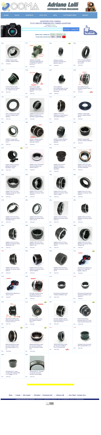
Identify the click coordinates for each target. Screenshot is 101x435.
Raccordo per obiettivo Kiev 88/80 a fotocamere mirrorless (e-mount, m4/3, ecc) (13, 320)
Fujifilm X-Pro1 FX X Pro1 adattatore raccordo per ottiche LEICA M (61, 218)
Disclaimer (37, 395)
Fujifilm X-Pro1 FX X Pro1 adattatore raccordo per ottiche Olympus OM (85, 244)
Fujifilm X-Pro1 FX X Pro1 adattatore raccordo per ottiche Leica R (85, 218)
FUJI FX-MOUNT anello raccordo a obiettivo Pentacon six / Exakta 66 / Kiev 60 (13, 88)
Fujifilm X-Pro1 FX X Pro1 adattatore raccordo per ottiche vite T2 (61, 269)
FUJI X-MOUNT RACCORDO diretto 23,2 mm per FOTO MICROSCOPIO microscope (61, 89)
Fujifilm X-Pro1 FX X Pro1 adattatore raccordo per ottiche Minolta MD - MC (13, 244)
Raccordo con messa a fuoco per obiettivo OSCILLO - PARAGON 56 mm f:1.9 (36, 295)
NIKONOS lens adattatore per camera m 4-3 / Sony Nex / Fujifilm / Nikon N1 (85, 269)
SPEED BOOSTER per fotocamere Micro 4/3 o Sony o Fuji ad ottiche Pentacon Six (84, 320)
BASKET (85, 15)
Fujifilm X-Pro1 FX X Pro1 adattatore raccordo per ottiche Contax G (85, 193)
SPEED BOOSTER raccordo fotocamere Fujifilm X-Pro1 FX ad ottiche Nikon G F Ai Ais (12, 347)
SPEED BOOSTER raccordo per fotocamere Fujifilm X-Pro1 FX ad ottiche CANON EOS (36, 347)
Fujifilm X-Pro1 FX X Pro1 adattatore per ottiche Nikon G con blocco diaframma (85, 166)
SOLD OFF (43, 15)
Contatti (17, 395)
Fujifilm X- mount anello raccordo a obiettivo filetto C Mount (84, 115)
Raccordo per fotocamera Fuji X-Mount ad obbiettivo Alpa (61, 294)
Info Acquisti (26, 395)
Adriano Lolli (60, 395)
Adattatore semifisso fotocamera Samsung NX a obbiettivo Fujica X (60, 61)
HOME (6, 15)
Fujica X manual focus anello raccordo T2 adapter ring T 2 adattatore (12, 115)
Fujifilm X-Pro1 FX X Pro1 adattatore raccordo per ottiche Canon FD (37, 193)
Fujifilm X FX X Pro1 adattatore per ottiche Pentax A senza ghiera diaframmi (61, 115)
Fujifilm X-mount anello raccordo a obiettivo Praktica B (85, 139)
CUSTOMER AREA (69, 15)
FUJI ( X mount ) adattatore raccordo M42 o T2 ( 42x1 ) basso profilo (84, 61)
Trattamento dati (47, 395)
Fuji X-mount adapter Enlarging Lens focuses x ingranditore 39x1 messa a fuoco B (36, 89)
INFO (55, 15)
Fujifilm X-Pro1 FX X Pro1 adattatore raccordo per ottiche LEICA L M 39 (37, 218)
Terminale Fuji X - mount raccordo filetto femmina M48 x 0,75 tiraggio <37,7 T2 (13, 373)
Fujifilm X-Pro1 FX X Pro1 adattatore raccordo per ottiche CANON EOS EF (13, 193)
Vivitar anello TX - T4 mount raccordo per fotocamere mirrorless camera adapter (36, 373)
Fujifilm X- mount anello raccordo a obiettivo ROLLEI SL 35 (12, 140)
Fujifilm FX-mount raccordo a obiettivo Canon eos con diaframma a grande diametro (37, 115)
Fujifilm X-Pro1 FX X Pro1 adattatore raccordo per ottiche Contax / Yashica (61, 193)
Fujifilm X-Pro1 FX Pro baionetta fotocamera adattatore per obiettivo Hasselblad (59, 167)
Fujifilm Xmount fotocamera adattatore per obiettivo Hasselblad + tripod (12, 166)
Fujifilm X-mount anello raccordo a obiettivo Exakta (12, 60)
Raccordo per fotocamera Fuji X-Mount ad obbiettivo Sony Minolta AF (85, 295)
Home (10, 395)
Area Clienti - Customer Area (77, 395)
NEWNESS (29, 15)
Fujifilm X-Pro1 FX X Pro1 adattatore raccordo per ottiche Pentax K (13, 269)
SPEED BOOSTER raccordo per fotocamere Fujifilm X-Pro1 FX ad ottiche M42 (60, 346)
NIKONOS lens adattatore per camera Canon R (13, 294)
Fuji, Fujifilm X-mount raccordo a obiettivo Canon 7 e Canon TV (85, 88)
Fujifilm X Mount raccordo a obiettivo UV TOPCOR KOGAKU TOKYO (36, 140)
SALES (17, 15)
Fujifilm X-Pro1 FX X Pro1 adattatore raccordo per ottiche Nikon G (61, 244)
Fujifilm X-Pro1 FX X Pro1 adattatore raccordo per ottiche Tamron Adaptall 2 (37, 269)
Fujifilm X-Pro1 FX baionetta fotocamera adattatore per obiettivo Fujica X (37, 166)
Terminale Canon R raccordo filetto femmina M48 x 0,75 (84, 345)
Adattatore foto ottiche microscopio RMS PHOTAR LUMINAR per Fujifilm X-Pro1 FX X (36, 62)
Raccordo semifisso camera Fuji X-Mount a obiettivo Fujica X (35, 320)
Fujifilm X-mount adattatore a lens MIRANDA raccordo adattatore (61, 140)
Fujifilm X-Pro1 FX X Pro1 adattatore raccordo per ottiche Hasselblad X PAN (13, 218)
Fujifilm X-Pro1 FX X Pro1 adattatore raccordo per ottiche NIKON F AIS (37, 244)
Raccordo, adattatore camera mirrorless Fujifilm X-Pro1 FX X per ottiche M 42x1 (61, 320)
